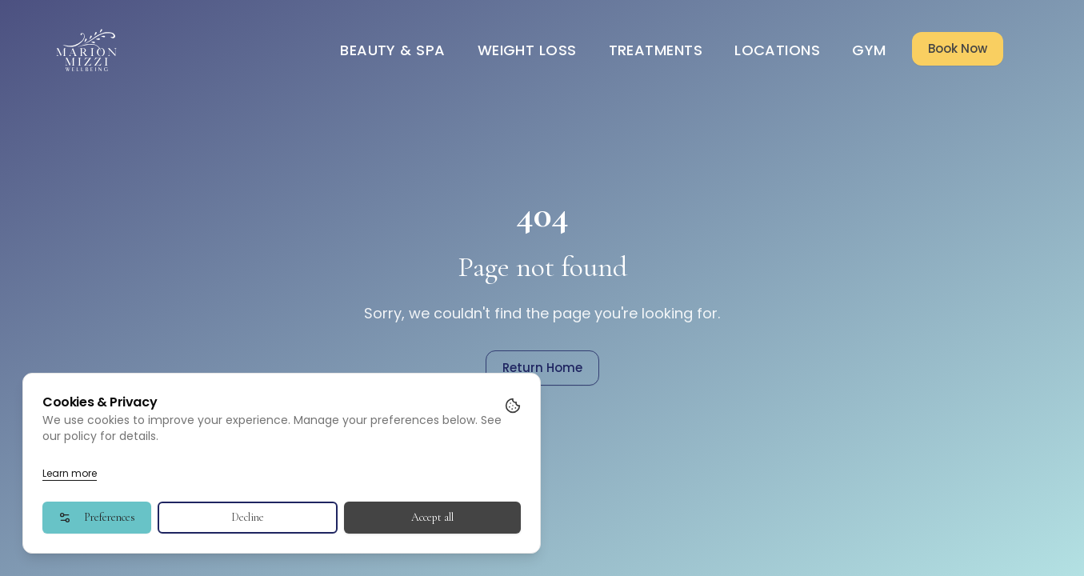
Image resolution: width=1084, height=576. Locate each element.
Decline (247, 517)
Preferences (96, 517)
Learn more (69, 473)
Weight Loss (527, 50)
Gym (869, 50)
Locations (777, 50)
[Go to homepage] (87, 50)
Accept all (432, 517)
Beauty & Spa (392, 50)
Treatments (656, 50)
